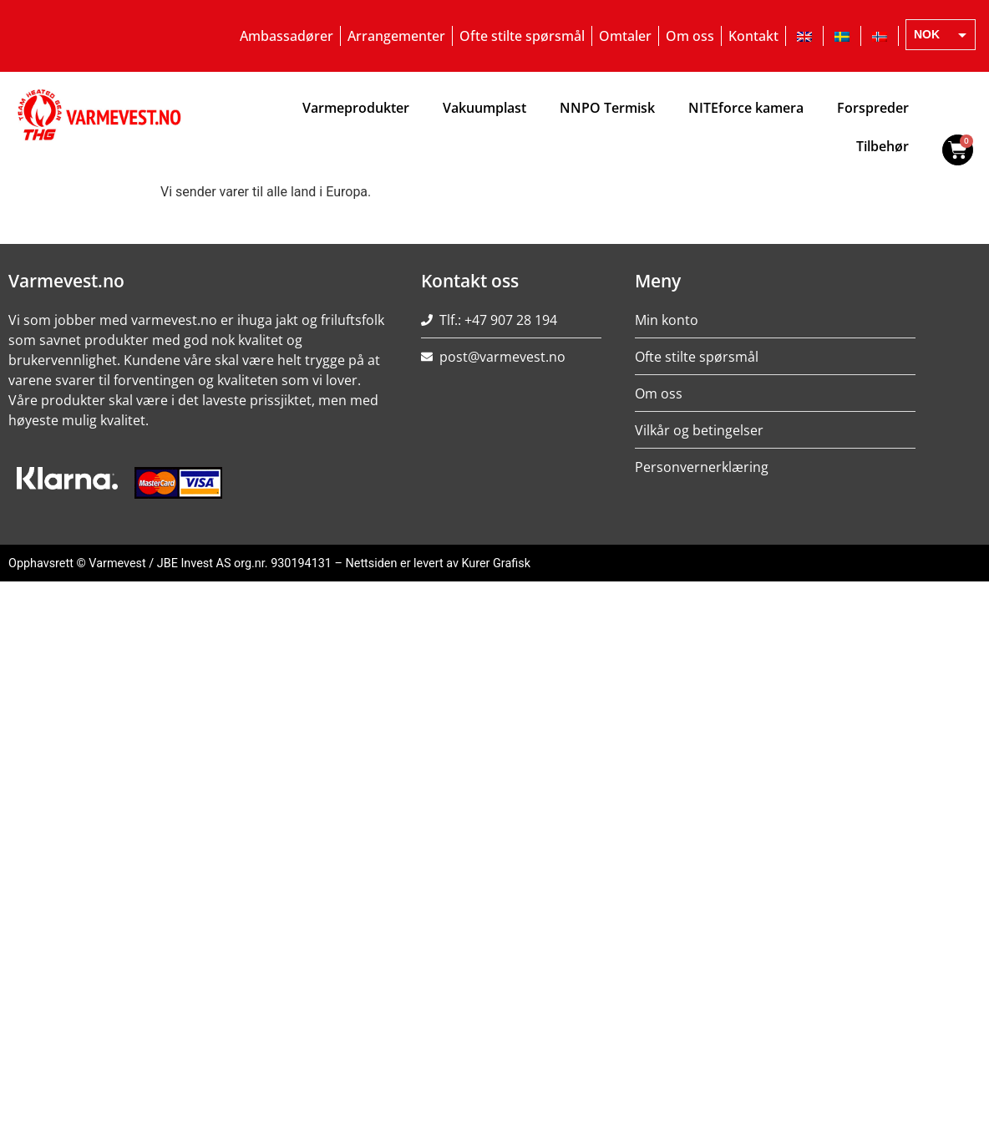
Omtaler (625, 36)
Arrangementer (396, 36)
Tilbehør (882, 146)
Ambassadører (286, 36)
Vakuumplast (484, 108)
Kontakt (753, 36)
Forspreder (873, 108)
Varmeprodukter (355, 108)
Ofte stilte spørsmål (522, 36)
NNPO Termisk (607, 108)
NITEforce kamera (746, 108)
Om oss (690, 36)
